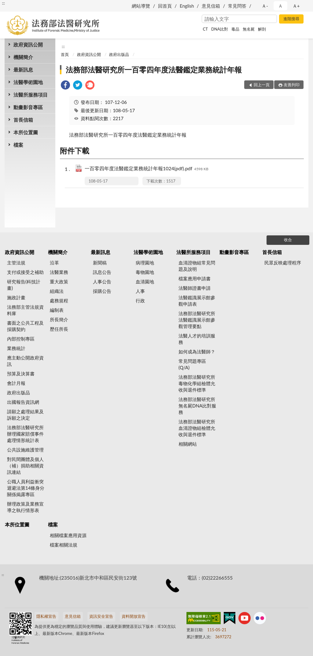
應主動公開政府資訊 (25, 361)
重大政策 (59, 281)
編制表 (57, 310)
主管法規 (16, 262)
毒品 (235, 29)
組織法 (57, 291)
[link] (65, 85)
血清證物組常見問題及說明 (197, 266)
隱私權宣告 (46, 616)
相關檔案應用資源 (68, 535)
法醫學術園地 (28, 82)
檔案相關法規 (63, 544)
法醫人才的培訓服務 (197, 339)
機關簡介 (23, 57)
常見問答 (237, 6)
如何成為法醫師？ (197, 351)
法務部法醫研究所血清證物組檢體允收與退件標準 (197, 428)
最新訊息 (23, 69)
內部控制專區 (21, 338)
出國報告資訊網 (23, 402)
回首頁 (165, 6)
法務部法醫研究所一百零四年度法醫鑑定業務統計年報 (154, 69)
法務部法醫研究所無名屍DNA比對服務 (197, 405)
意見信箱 (211, 6)
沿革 (54, 262)
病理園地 (145, 262)
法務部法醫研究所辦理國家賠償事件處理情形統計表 (25, 434)
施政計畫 (16, 297)
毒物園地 (145, 272)
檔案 (18, 145)
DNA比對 (219, 29)
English (187, 6)
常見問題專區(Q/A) (192, 364)
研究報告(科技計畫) (23, 285)
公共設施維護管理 (25, 449)
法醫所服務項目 (30, 95)
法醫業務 (59, 272)
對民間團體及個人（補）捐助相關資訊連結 (25, 465)
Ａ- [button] (265, 6)
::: (3, 3)
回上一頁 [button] (262, 84)
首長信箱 (23, 120)
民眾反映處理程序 (282, 262)
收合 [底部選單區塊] (288, 239)
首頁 (65, 54)
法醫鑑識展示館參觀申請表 (197, 301)
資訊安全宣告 (101, 616)
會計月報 (16, 383)
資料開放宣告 (133, 616)
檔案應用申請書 (195, 278)
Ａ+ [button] (296, 6)
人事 (140, 291)
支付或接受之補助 (25, 272)
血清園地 (145, 281)
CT (205, 29)
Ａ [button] (280, 6)
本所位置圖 (25, 132)
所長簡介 (59, 319)
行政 (140, 300)
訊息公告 (102, 272)
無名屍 (249, 29)
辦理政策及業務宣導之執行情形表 (25, 507)
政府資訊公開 (28, 44)
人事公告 (102, 281)
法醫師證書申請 (195, 288)
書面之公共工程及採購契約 (25, 326)
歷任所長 (59, 329)
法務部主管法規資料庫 (25, 310)
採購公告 (102, 291)
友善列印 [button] (292, 84)
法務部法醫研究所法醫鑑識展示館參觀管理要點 (197, 320)
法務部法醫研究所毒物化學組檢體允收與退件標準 (197, 383)
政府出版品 (119, 54)
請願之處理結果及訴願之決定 (25, 415)
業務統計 (16, 348)
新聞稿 (100, 262)
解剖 (262, 29)
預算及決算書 (21, 373)
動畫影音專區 (28, 107)
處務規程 (59, 300)
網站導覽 (141, 6)
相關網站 (188, 444)
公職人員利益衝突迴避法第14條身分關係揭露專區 (25, 488)
